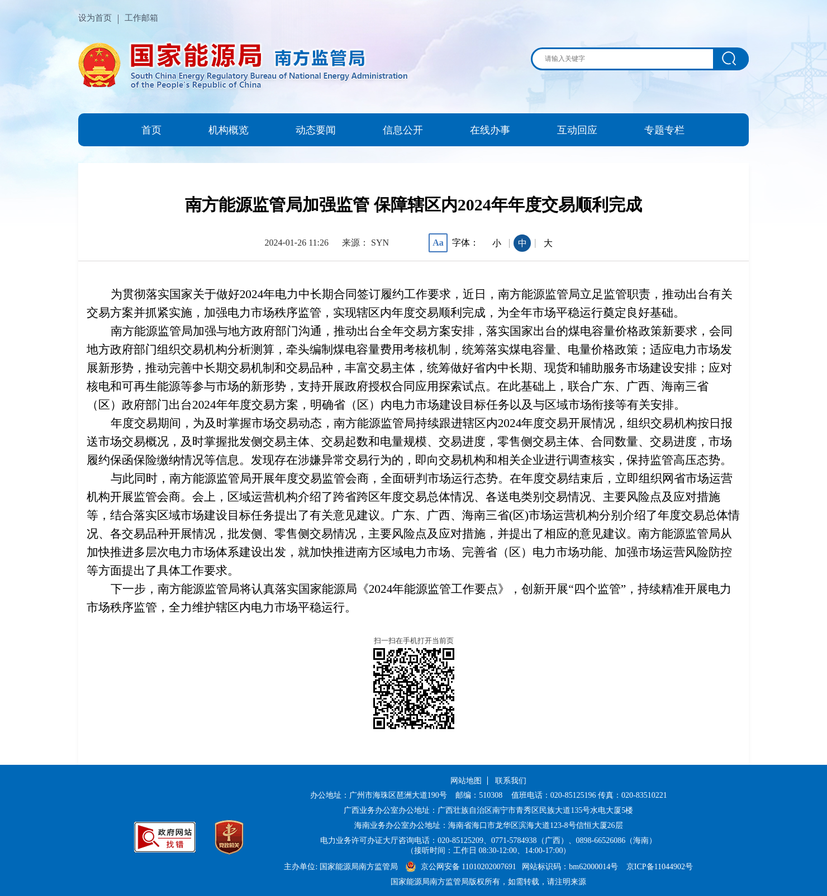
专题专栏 (664, 130)
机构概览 (228, 130)
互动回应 (577, 130)
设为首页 (95, 17)
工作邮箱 (141, 17)
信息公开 (403, 130)
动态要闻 (316, 130)
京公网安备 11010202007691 (469, 867)
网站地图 (466, 781)
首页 (151, 130)
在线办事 (490, 130)
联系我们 (510, 781)
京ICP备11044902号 (659, 867)
